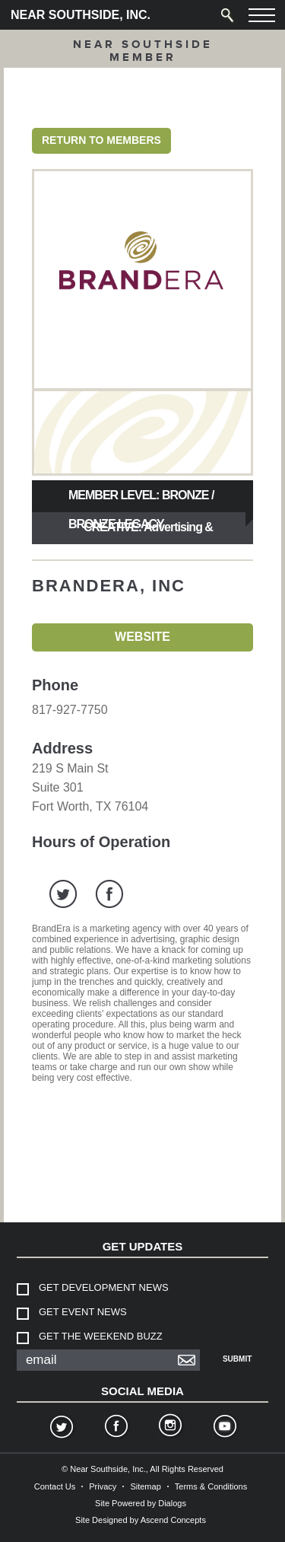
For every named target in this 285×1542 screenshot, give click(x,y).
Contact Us (54, 1486)
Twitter (60, 1427)
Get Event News (83, 1311)
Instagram (169, 1427)
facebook (109, 894)
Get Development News (104, 1287)
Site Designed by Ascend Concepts (140, 1519)
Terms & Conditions (211, 1486)
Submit (237, 1359)
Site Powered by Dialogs (140, 1503)
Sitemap (145, 1486)
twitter (63, 894)
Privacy (102, 1486)
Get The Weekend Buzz (101, 1336)
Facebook (115, 1427)
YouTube (224, 1427)
